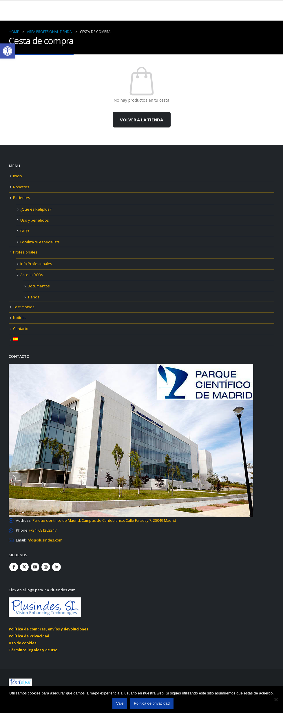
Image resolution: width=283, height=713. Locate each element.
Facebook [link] (13, 567)
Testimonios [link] (23, 306)
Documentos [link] (39, 286)
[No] (276, 699)
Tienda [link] (33, 297)
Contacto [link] (20, 328)
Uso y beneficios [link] (34, 220)
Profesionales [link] (25, 252)
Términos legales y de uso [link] (33, 650)
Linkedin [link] (56, 567)
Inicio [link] (17, 176)
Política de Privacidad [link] (29, 636)
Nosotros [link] (21, 187)
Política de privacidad (152, 703)
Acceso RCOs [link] (31, 274)
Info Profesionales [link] (36, 263)
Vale (119, 703)
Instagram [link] (45, 567)
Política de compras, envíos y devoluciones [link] (48, 629)
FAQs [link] (24, 231)
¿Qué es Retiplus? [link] (35, 209)
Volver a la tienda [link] (141, 120)
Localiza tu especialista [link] (40, 242)
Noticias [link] (20, 317)
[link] (7, 51)
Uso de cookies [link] (22, 643)
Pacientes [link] (21, 197)
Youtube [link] (35, 567)
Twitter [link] (24, 567)
